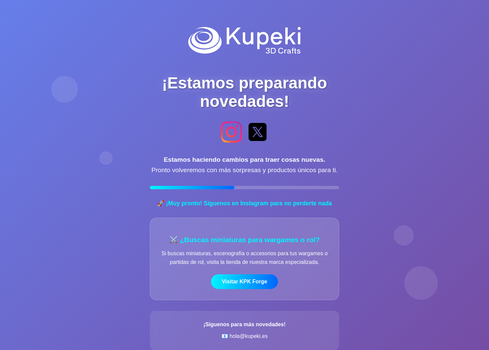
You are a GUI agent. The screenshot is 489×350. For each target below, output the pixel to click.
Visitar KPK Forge (244, 281)
